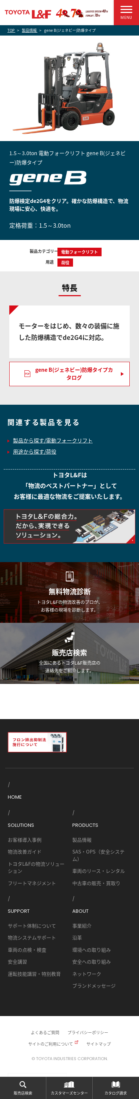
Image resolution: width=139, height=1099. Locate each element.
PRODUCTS (85, 825)
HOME (15, 797)
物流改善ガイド (25, 851)
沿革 (77, 937)
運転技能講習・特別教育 (34, 973)
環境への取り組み (91, 949)
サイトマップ (98, 1044)
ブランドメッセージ (94, 985)
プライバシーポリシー (87, 1032)
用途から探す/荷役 (34, 451)
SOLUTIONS (21, 825)
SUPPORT (19, 911)
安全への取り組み (91, 961)
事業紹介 (82, 925)
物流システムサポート (32, 937)
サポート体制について (32, 925)
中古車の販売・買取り (96, 882)
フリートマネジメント (32, 882)
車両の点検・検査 (27, 949)
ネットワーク (86, 973)
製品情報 (82, 839)
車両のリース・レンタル (98, 870)
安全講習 (17, 961)
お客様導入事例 (25, 839)
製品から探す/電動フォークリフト (53, 440)
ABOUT (80, 911)
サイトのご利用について (50, 1044)
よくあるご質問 (45, 1032)
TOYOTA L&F (28, 14)
